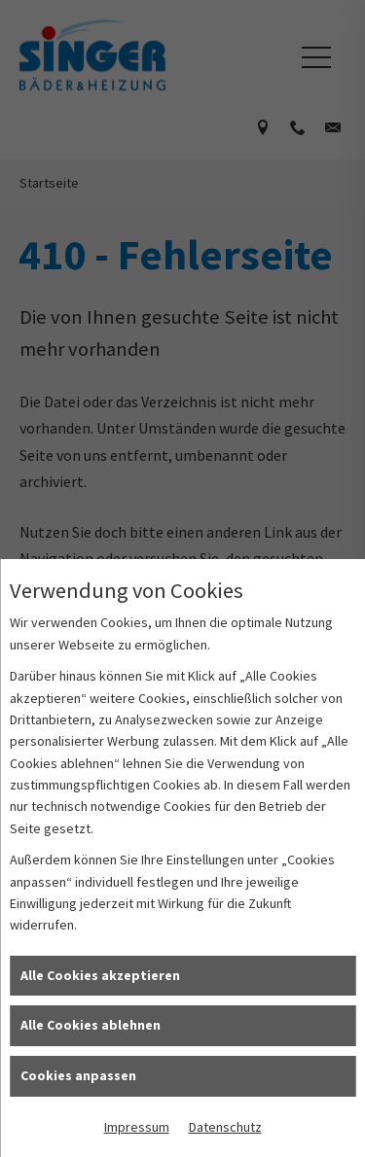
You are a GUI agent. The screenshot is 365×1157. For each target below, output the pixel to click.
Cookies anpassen (78, 1075)
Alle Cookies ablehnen (90, 1025)
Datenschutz (225, 1127)
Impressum (136, 1127)
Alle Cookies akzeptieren (100, 975)
